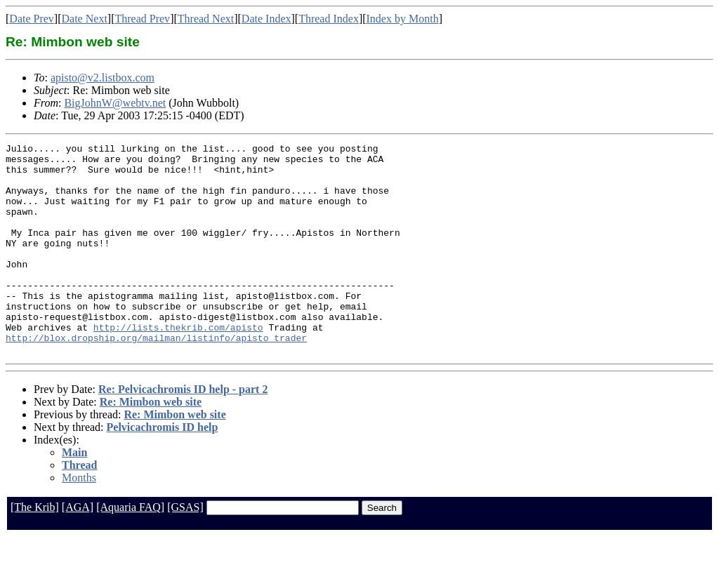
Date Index (266, 19)
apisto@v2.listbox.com (102, 78)
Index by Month (403, 19)
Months (79, 520)
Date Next (84, 19)
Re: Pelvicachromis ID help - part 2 (183, 431)
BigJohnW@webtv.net (115, 103)
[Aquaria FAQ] (130, 549)
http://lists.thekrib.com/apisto (178, 365)
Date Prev (31, 19)
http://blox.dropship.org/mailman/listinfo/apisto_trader (156, 377)
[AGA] (77, 549)
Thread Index (328, 19)
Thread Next (206, 19)
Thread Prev (142, 19)
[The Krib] (35, 549)
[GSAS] (185, 549)
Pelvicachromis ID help (162, 469)
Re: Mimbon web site (151, 444)
